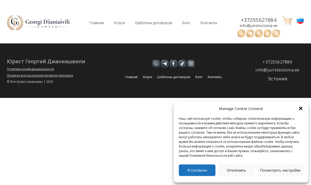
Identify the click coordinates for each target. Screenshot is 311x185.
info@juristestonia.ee (259, 25)
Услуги (119, 23)
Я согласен (197, 170)
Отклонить (236, 170)
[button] (300, 108)
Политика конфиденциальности (30, 69)
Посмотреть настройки (280, 170)
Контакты (209, 23)
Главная (97, 23)
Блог (186, 23)
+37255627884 (258, 20)
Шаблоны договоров (153, 23)
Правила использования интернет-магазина (40, 75)
